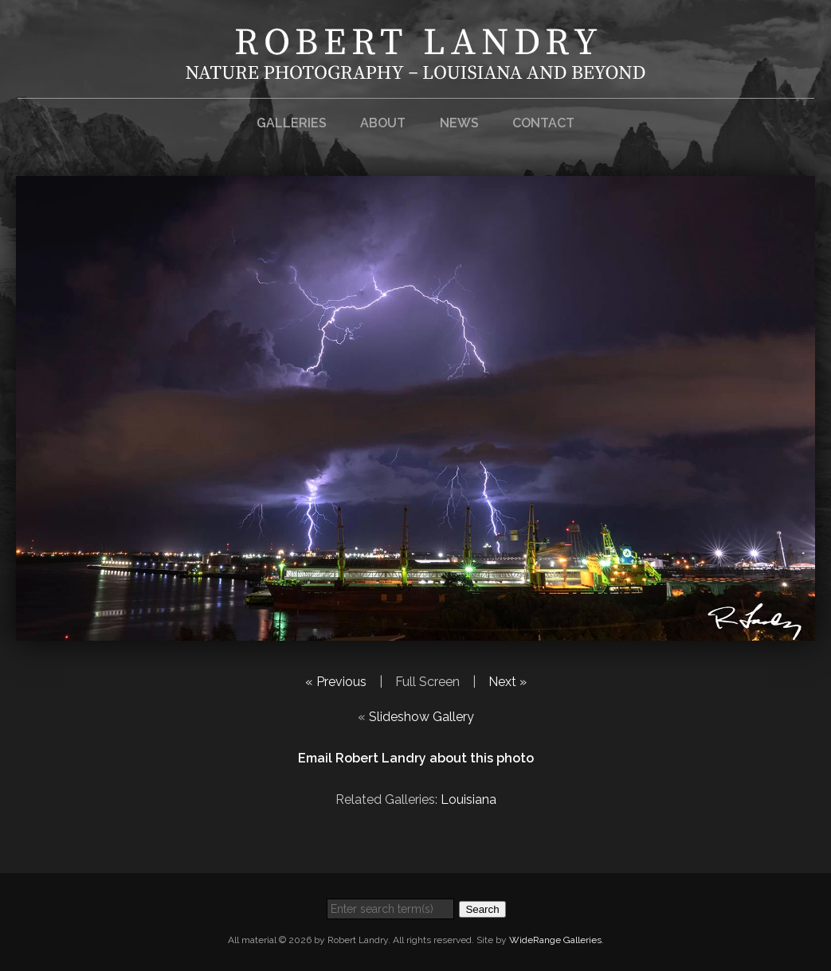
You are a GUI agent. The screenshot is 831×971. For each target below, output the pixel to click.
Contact (543, 123)
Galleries (292, 123)
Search (482, 909)
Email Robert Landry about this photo (416, 758)
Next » (507, 681)
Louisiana (468, 799)
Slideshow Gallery (421, 716)
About (383, 123)
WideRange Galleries (555, 940)
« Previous (336, 681)
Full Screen (427, 681)
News (459, 123)
